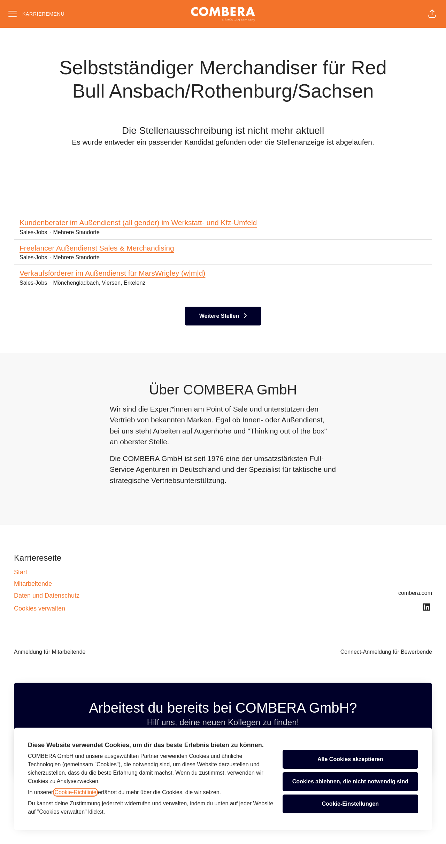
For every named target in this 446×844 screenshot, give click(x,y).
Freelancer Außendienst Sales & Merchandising (97, 248)
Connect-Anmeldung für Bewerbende (386, 652)
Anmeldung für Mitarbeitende (49, 652)
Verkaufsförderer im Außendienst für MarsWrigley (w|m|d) (112, 273)
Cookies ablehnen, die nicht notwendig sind (350, 781)
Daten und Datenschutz (46, 595)
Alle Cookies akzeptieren (350, 759)
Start (20, 572)
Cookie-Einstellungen (350, 804)
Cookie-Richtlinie (75, 792)
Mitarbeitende (33, 583)
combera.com (415, 593)
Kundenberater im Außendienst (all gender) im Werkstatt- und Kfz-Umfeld (138, 222)
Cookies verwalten (39, 608)
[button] (432, 14)
